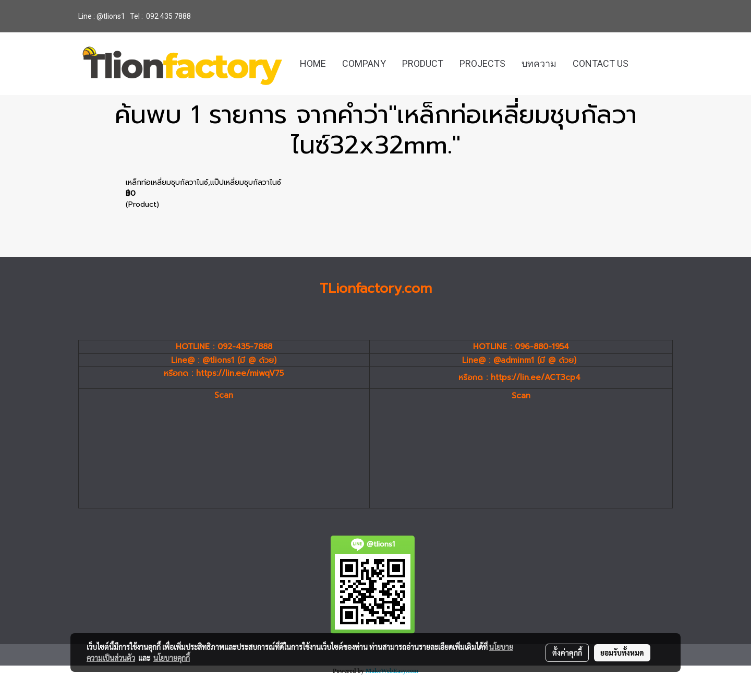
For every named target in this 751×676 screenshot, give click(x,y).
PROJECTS (482, 63)
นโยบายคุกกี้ (171, 657)
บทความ (539, 63)
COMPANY (364, 63)
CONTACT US (600, 63)
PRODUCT (422, 63)
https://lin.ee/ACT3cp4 (535, 377)
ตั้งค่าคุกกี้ (567, 652)
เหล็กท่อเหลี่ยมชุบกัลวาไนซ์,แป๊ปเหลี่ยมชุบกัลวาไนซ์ (203, 182)
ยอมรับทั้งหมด (622, 652)
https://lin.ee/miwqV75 (240, 373)
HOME (313, 63)
